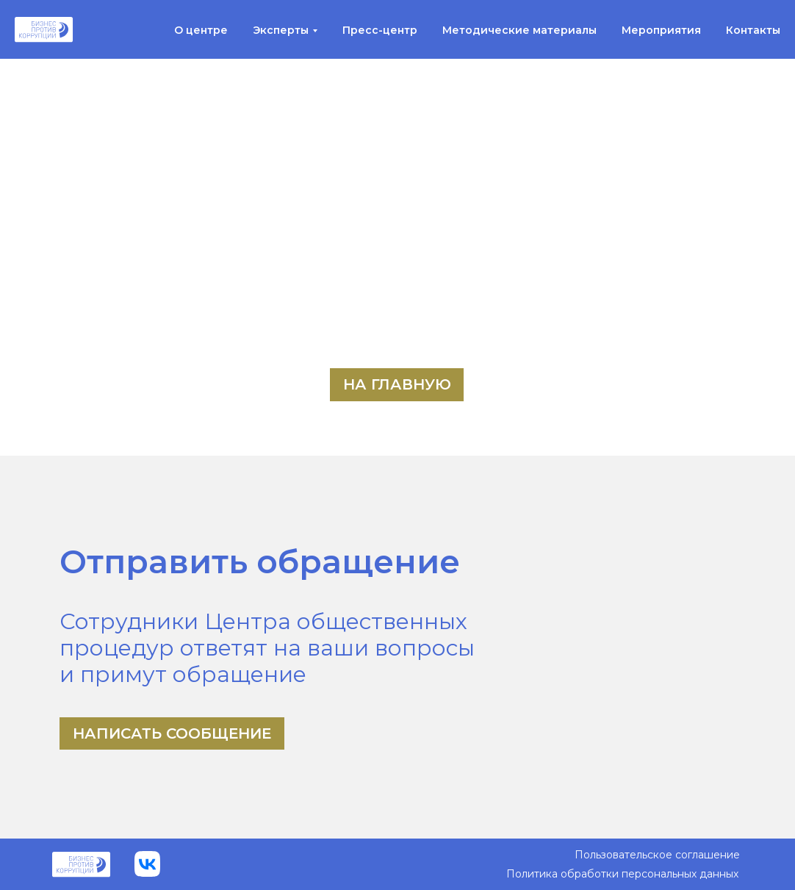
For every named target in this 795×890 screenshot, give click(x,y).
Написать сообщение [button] (172, 733)
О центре (201, 30)
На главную (397, 384)
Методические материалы (519, 30)
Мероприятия (661, 30)
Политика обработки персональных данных (622, 873)
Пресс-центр (379, 30)
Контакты (753, 30)
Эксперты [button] (281, 30)
